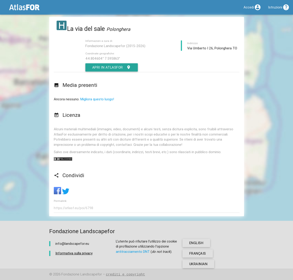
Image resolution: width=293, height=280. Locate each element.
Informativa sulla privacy (73, 253)
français (197, 253)
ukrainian (198, 264)
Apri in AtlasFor (111, 67)
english (196, 243)
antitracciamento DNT (133, 251)
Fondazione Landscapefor (81, 274)
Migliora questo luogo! (97, 99)
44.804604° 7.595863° (102, 58)
